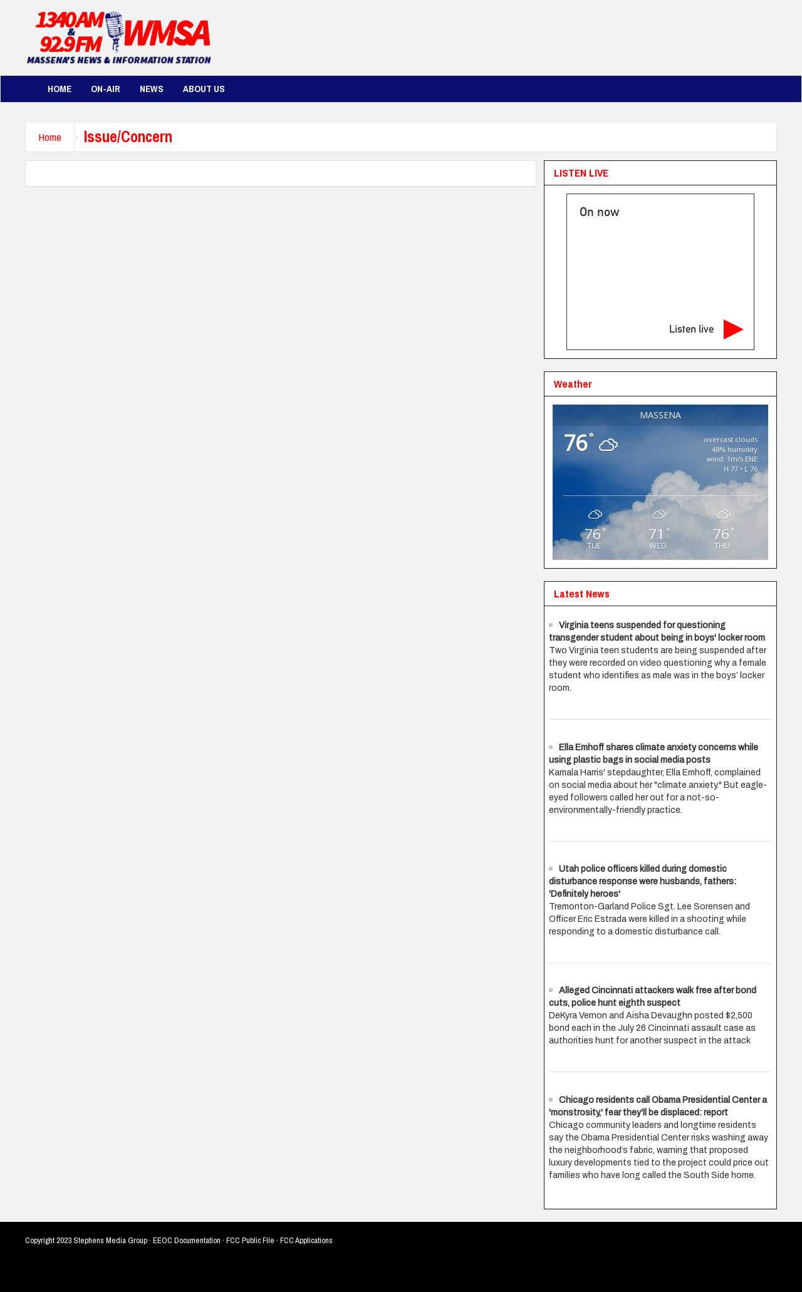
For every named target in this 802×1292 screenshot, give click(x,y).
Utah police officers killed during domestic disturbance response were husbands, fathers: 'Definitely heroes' (642, 881)
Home (59, 88)
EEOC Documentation (187, 1240)
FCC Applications (306, 1240)
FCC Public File (250, 1240)
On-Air (105, 88)
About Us (204, 88)
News (152, 88)
